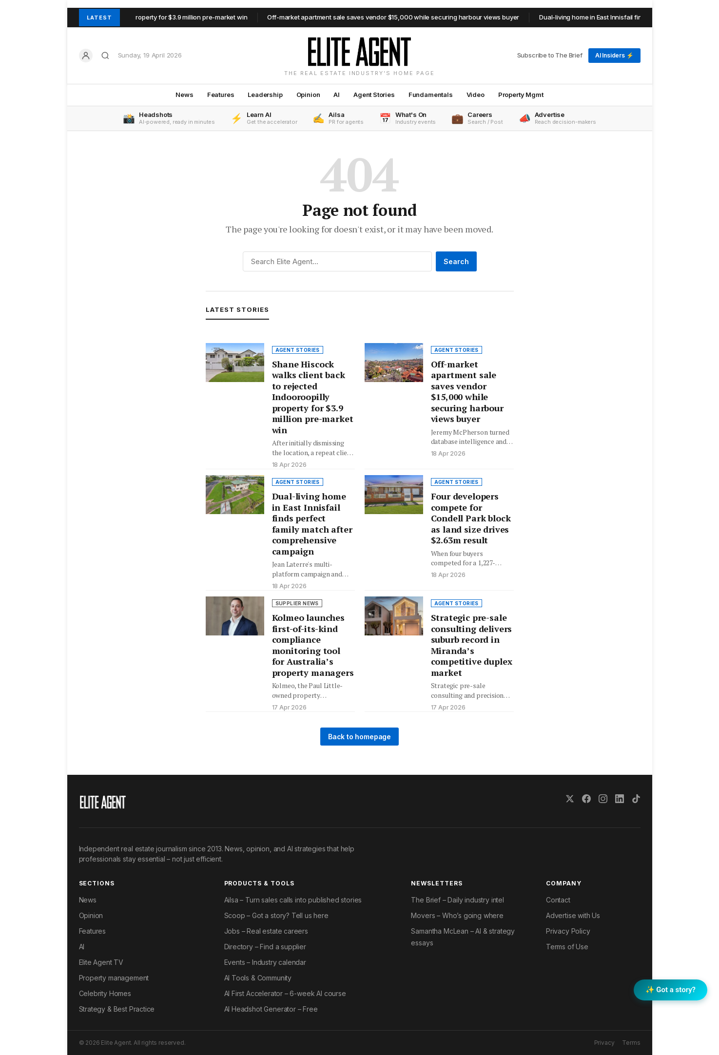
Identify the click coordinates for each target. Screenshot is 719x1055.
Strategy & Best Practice (117, 1009)
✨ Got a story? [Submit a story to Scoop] (670, 989)
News (184, 94)
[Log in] (86, 55)
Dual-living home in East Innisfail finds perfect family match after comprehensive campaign (312, 523)
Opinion (308, 94)
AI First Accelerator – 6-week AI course (285, 993)
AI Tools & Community (257, 978)
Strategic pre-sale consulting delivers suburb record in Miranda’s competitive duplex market (471, 645)
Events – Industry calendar (265, 962)
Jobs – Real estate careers (266, 931)
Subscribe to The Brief (550, 55)
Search (456, 261)
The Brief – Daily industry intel (457, 900)
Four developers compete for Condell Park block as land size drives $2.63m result (471, 518)
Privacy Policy (568, 931)
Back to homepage (359, 736)
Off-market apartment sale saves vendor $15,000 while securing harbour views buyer (401, 17)
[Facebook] (586, 798)
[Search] (105, 55)
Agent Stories (374, 94)
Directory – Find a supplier (265, 946)
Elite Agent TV (101, 962)
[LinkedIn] (619, 798)
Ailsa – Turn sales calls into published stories (293, 900)
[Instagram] (603, 798)
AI (336, 94)
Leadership (265, 94)
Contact (558, 900)
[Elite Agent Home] (359, 51)
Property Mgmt (521, 94)
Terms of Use (567, 946)
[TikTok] (636, 798)
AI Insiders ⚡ (614, 55)
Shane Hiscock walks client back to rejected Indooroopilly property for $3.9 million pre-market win (312, 397)
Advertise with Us (573, 915)
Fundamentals (430, 94)
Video (475, 94)
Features (220, 94)
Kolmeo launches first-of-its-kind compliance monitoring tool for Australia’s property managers (313, 645)
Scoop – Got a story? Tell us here (276, 915)
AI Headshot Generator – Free (271, 1009)
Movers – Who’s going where (457, 915)
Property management (114, 978)
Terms (631, 1042)
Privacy (604, 1042)
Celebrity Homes (105, 993)
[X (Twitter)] (569, 798)
